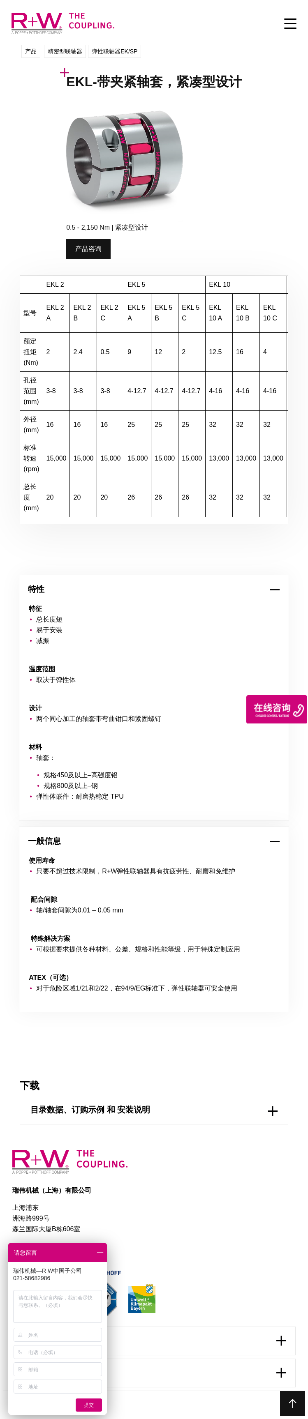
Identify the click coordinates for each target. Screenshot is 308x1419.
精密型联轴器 (65, 51)
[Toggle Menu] (290, 24)
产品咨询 (88, 248)
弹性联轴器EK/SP (114, 51)
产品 (31, 51)
